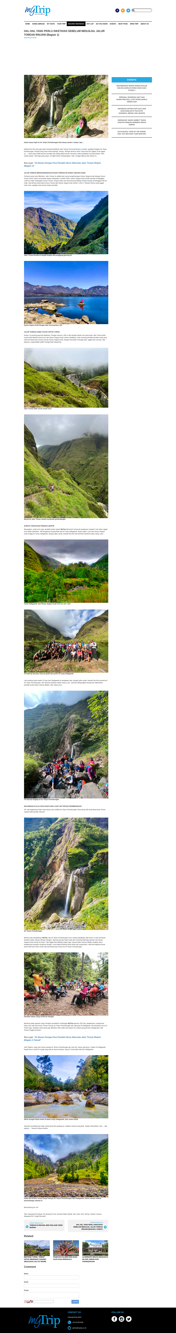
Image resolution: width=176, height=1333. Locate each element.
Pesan (26, 1290)
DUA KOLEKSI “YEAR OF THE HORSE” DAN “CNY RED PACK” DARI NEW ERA (132, 133)
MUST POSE (123, 24)
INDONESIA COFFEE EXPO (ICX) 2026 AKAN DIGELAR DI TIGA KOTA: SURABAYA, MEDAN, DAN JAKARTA (132, 111)
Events (113, 24)
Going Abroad (38, 24)
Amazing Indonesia (76, 24)
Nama (26, 1274)
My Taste (51, 24)
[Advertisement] (88, 55)
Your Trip (61, 24)
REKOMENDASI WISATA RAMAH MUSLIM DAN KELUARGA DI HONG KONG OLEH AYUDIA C (132, 88)
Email (26, 1282)
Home (27, 24)
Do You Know (102, 24)
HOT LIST (90, 24)
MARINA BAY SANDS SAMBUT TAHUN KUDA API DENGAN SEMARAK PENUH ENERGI (132, 122)
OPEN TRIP (134, 24)
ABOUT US (145, 24)
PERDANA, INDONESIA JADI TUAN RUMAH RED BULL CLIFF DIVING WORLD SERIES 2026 (131, 99)
